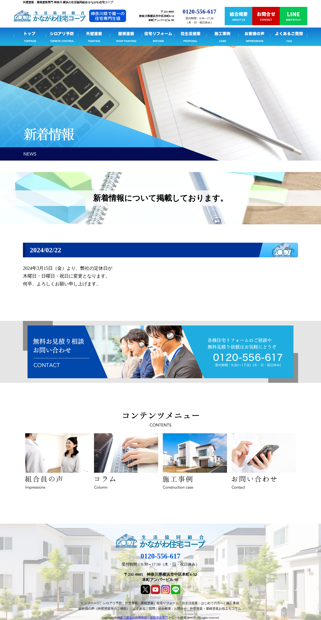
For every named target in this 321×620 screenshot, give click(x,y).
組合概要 (164, 608)
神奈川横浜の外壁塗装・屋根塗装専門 (142, 617)
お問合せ (180, 608)
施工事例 (222, 37)
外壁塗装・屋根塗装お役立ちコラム (215, 608)
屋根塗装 (126, 37)
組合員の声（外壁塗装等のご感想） (104, 608)
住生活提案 (190, 37)
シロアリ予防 (62, 37)
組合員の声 (254, 37)
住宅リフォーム (158, 37)
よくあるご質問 (289, 37)
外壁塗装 (94, 37)
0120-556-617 (160, 556)
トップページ (30, 37)
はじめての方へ (212, 603)
